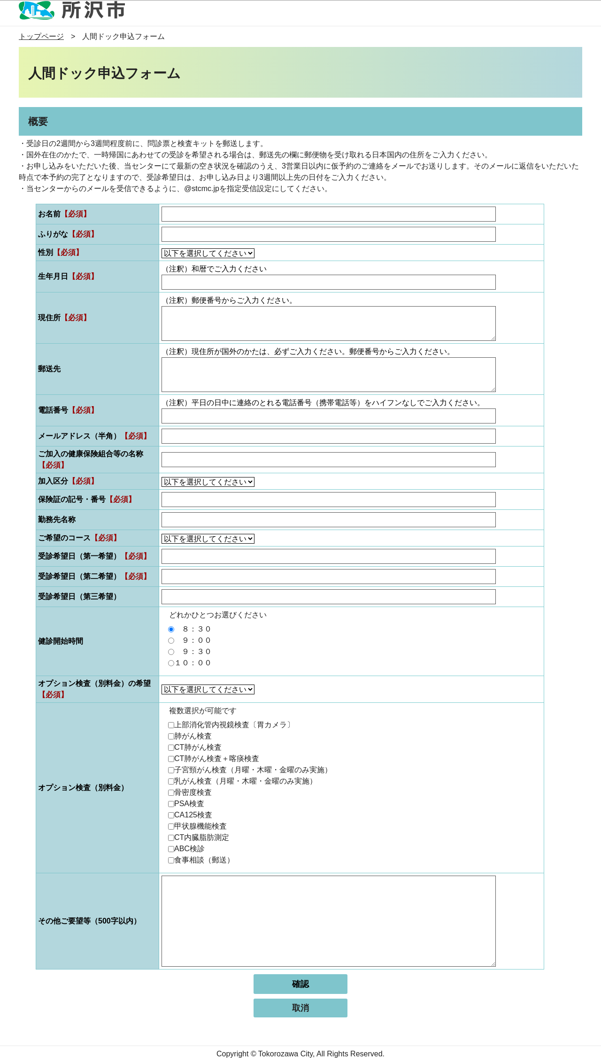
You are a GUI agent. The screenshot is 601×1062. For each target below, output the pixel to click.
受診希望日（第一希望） (94, 556)
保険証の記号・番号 (87, 499)
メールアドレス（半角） (94, 436)
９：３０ (193, 651)
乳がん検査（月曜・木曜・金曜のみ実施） (245, 781)
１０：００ (193, 663)
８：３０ (193, 629)
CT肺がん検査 (198, 747)
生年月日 (68, 276)
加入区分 (68, 481)
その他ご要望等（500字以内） (89, 921)
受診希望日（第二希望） (94, 576)
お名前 (64, 214)
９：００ (193, 640)
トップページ (41, 36)
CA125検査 (193, 815)
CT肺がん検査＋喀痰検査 (216, 758)
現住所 (64, 318)
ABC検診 (189, 849)
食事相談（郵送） (204, 860)
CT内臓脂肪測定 (201, 837)
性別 (60, 252)
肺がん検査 (193, 736)
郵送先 (49, 369)
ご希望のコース (79, 538)
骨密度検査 (193, 792)
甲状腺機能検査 (200, 826)
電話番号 (68, 410)
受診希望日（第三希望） (79, 596)
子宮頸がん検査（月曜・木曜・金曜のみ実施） (253, 770)
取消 (300, 1008)
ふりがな (68, 234)
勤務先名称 (57, 519)
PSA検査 (189, 804)
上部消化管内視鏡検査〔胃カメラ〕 (234, 725)
